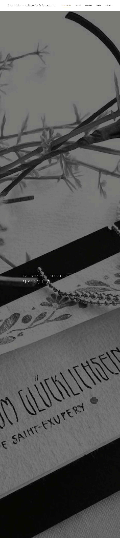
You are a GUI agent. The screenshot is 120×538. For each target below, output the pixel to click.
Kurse (98, 5)
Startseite (66, 5)
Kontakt (108, 5)
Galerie (78, 5)
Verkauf (88, 5)
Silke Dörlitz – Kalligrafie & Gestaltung (31, 5)
